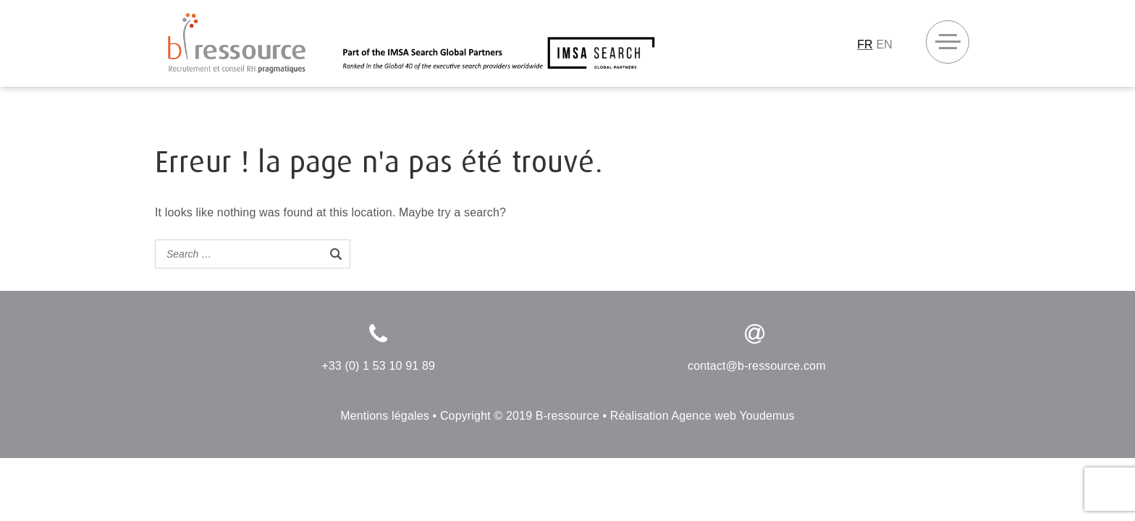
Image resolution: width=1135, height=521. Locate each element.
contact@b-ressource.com (757, 366)
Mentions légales (384, 416)
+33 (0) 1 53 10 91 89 (378, 366)
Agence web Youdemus (732, 416)
